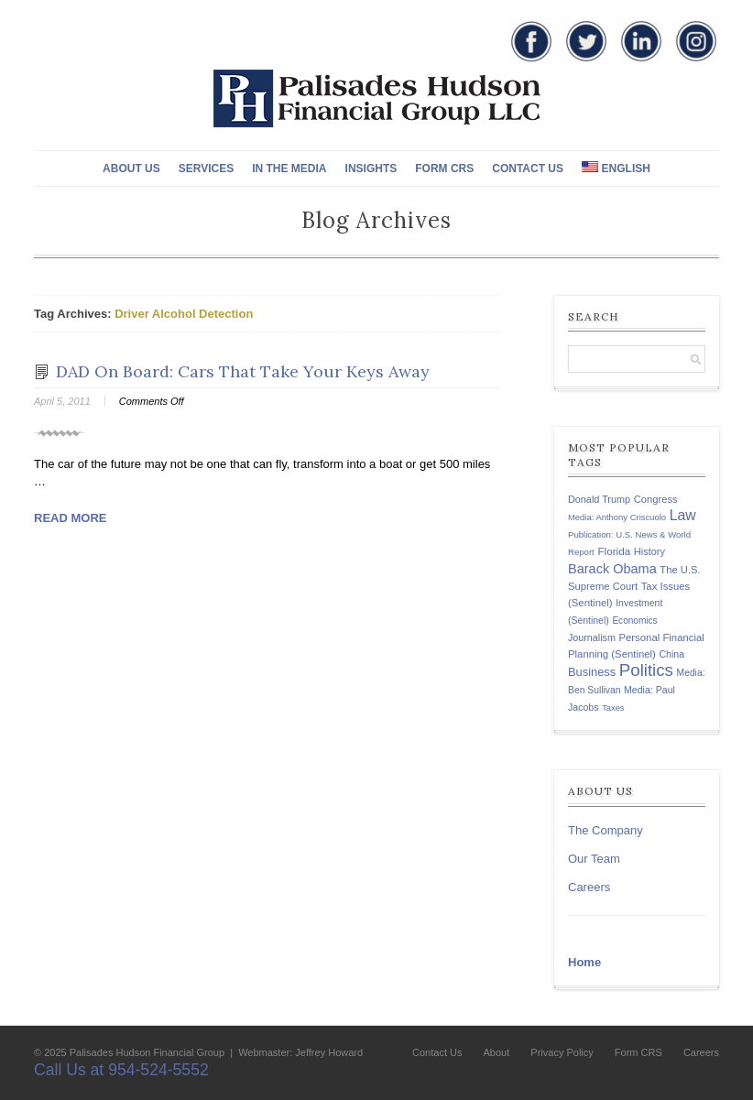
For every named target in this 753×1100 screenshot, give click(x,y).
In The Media (289, 168)
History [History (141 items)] (649, 551)
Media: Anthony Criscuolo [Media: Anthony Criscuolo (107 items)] (617, 517)
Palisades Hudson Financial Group (147, 1052)
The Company (605, 830)
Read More (70, 518)
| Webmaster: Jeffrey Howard (295, 1052)
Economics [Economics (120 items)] (634, 620)
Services (206, 168)
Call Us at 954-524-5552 (121, 1070)
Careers (589, 887)
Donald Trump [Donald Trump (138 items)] (599, 499)
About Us (131, 168)
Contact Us (527, 168)
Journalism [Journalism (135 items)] (592, 637)
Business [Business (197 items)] (592, 672)
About (497, 1052)
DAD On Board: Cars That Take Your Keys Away (243, 371)
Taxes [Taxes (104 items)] (613, 708)
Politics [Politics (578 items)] (646, 670)
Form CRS (444, 168)
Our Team (594, 859)
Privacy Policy (561, 1052)
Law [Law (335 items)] (683, 515)
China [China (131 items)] (671, 653)
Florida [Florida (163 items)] (613, 551)
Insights (371, 168)
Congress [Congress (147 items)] (656, 499)
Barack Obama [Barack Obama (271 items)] (612, 568)
